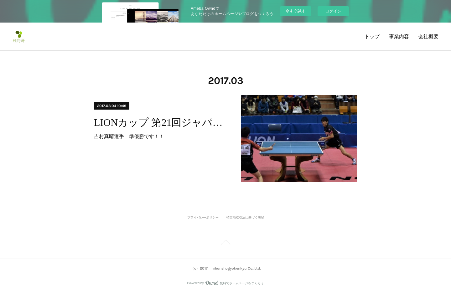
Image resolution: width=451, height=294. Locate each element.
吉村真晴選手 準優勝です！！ (129, 136)
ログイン (333, 11)
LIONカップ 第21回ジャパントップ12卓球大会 (162, 122)
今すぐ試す (295, 10)
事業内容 (399, 36)
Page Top (225, 243)
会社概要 (428, 36)
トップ (372, 36)
